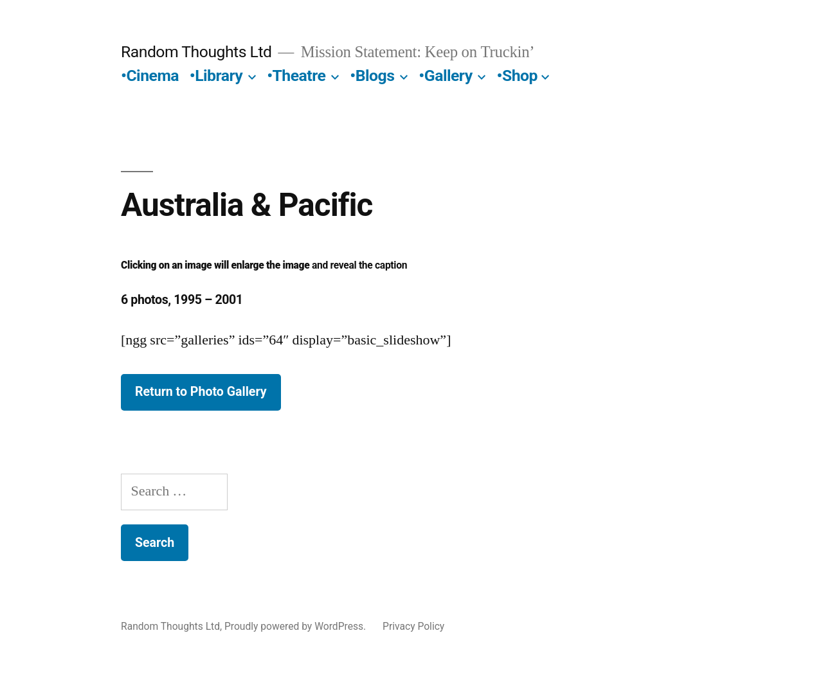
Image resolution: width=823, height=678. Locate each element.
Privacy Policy (413, 626)
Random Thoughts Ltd (196, 51)
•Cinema (150, 75)
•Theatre (296, 75)
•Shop (517, 75)
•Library (216, 75)
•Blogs (372, 75)
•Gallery (445, 75)
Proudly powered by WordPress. (296, 626)
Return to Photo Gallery (201, 391)
